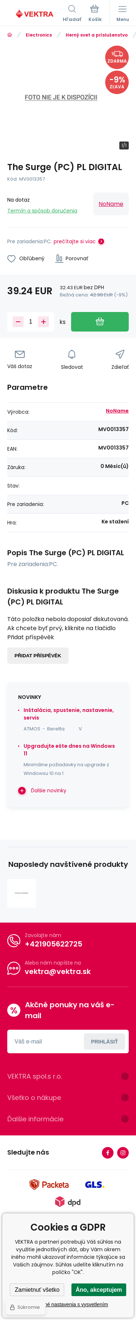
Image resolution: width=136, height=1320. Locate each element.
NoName (111, 204)
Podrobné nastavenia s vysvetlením (68, 1304)
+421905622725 (53, 944)
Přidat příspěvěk (38, 655)
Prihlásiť (104, 1042)
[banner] (35, 14)
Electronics (39, 35)
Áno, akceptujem (98, 1290)
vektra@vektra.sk (58, 971)
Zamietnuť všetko (37, 1290)
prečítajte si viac (75, 241)
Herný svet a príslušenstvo (97, 35)
